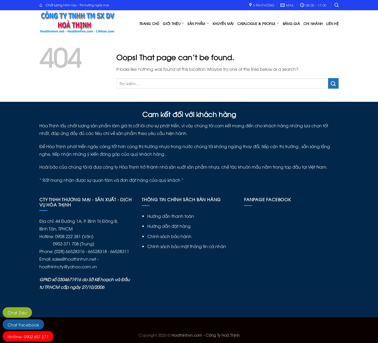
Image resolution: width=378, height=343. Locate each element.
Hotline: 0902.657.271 (28, 336)
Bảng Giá (291, 23)
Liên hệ (332, 23)
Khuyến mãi (223, 23)
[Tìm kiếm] (336, 5)
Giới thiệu (173, 23)
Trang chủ (149, 23)
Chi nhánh (313, 23)
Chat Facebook (23, 324)
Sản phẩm (198, 23)
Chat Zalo (17, 312)
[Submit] (333, 83)
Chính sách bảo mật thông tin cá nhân (186, 246)
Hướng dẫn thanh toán (170, 216)
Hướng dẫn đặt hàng (169, 226)
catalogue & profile (258, 23)
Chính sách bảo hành (169, 236)
